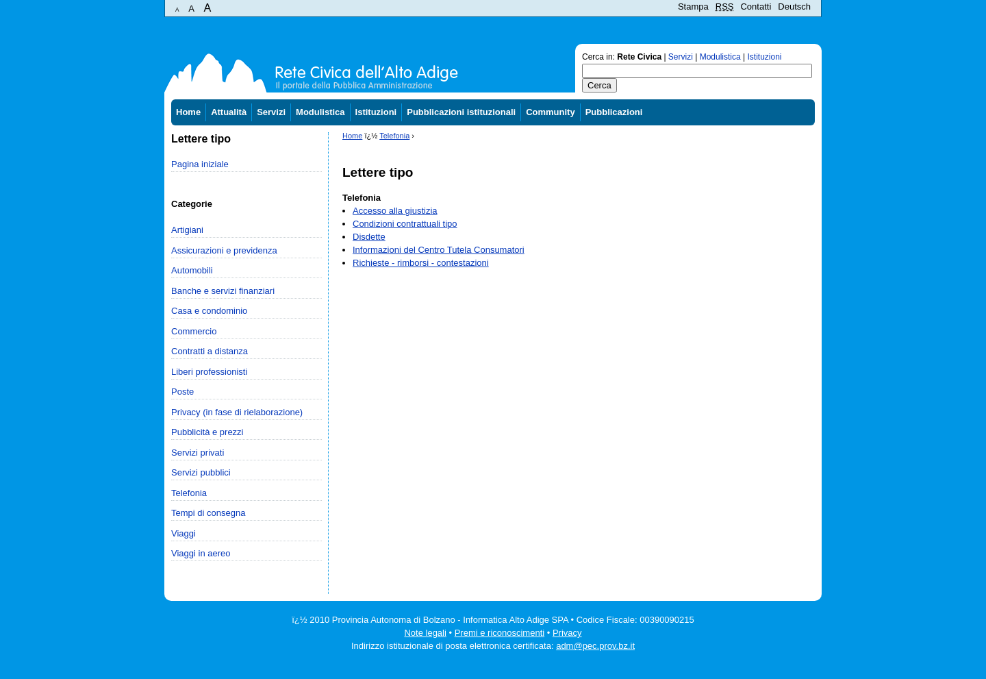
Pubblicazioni (614, 112)
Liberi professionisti (209, 372)
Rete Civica (639, 57)
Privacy (567, 633)
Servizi (680, 57)
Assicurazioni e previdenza (224, 250)
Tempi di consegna (208, 513)
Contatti (755, 6)
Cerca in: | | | (682, 57)
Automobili (192, 270)
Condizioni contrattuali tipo (405, 224)
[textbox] (697, 71)
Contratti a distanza (209, 351)
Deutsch (794, 6)
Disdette (369, 237)
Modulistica (720, 57)
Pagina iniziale (200, 164)
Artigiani (187, 230)
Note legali (425, 633)
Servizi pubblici (201, 472)
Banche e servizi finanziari (223, 291)
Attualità (228, 112)
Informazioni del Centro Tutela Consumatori (438, 250)
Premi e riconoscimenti (500, 633)
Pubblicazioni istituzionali (461, 112)
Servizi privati (197, 452)
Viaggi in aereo (201, 553)
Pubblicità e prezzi (207, 432)
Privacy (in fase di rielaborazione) (237, 412)
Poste (182, 391)
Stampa (693, 6)
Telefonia (189, 493)
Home (188, 112)
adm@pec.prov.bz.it (595, 646)
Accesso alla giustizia (395, 211)
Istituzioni (765, 57)
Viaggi (183, 533)
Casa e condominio (209, 311)
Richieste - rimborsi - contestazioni (421, 263)
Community (550, 112)
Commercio (193, 331)
